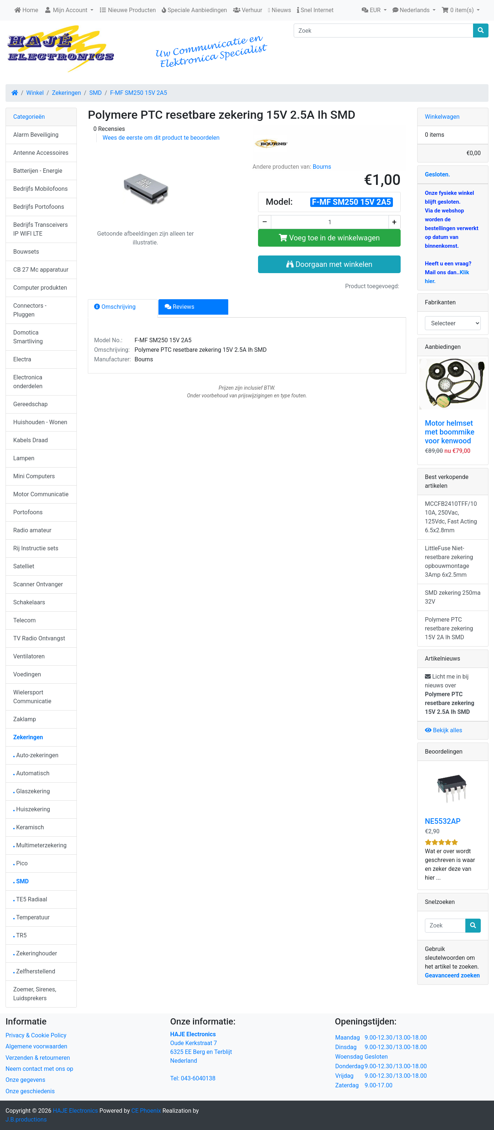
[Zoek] (383, 30)
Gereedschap (30, 404)
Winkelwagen (442, 116)
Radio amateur (32, 530)
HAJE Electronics (75, 1110)
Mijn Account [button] (66, 10)
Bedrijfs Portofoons (38, 206)
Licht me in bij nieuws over (449, 694)
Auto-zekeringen (35, 755)
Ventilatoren (29, 656)
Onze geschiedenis (30, 1091)
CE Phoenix (146, 1110)
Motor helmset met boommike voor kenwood (450, 432)
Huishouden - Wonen (40, 422)
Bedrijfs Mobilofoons (40, 188)
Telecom (24, 620)
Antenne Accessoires (40, 152)
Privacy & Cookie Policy (36, 1035)
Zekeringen (66, 92)
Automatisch (31, 773)
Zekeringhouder (35, 953)
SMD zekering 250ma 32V (452, 597)
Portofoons (28, 512)
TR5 (19, 935)
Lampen (24, 458)
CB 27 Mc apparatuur (40, 269)
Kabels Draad (30, 440)
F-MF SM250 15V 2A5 (138, 92)
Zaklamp (24, 719)
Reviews (179, 306)
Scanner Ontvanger (38, 584)
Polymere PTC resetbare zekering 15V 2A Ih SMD (449, 628)
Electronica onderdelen (27, 382)
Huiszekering (31, 809)
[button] (374, 10)
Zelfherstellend (34, 971)
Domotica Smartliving (28, 337)
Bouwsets (26, 251)
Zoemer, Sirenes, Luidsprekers (34, 994)
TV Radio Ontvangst (39, 638)
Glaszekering (31, 791)
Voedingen (27, 674)
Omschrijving (115, 306)
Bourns (322, 166)
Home (26, 10)
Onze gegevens (25, 1079)
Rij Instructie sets (35, 548)
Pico (20, 863)
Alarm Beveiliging (35, 134)
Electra (22, 359)
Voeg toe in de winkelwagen (329, 237)
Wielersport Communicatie (32, 697)
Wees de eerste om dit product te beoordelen (161, 137)
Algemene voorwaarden (36, 1046)
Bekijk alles (443, 730)
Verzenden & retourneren (38, 1057)
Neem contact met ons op (39, 1068)
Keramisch (28, 827)
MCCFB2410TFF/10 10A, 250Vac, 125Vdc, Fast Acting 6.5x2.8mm (451, 517)
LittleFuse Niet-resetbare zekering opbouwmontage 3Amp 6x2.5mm (449, 561)
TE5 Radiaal (30, 899)
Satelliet (23, 566)
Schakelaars (29, 602)
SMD (95, 92)
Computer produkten (40, 287)
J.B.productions (26, 1119)
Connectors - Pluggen (29, 310)
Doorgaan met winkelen (329, 264)
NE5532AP (443, 821)
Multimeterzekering (40, 845)
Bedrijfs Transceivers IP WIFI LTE (40, 229)
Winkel (35, 92)
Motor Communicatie (41, 494)
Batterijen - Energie (37, 170)
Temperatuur (31, 917)
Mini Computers (34, 476)
